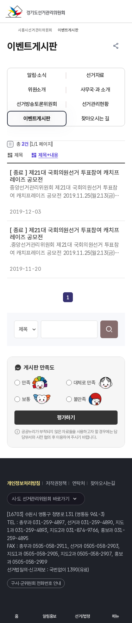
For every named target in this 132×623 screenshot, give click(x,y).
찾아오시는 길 (95, 118)
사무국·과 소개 (95, 89)
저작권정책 (56, 483)
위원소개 (37, 89)
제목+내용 (44, 155)
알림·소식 (36, 75)
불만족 (80, 399)
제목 (15, 155)
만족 (26, 382)
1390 (72, 570)
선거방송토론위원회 (37, 104)
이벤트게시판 (36, 118)
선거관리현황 (95, 104)
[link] (68, 297)
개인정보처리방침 (23, 483)
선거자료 (95, 75)
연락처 (78, 483)
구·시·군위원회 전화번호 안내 (36, 583)
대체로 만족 (84, 382)
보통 (26, 399)
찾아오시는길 (102, 483)
